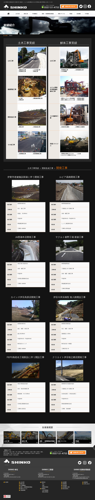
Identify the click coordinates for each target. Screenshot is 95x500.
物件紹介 (43, 482)
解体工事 (26, 13)
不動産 (70, 13)
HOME (6, 35)
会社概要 (79, 13)
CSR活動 (87, 13)
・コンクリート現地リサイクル (68, 155)
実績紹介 (43, 488)
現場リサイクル (61, 13)
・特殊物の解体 (80, 99)
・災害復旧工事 (22, 71)
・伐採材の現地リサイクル (67, 153)
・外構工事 (21, 99)
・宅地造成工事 (36, 126)
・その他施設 (63, 71)
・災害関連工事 (22, 153)
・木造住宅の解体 (64, 126)
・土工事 (20, 98)
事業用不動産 (45, 486)
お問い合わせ (87, 483)
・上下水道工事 (36, 69)
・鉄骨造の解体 (80, 98)
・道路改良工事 (22, 69)
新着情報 (86, 482)
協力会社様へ (66, 488)
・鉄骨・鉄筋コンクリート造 (67, 99)
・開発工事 (21, 126)
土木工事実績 (45, 490)
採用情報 (65, 483)
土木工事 (17, 13)
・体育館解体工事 (79, 69)
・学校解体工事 (64, 69)
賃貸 (43, 485)
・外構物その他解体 (80, 126)
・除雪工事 (35, 71)
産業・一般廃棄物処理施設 (48, 13)
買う (43, 483)
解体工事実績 (45, 491)
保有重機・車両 (66, 486)
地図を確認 (6, 475)
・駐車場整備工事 (36, 153)
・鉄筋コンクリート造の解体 (67, 98)
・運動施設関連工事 (37, 98)
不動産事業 (22, 490)
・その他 (78, 153)
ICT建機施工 (35, 13)
